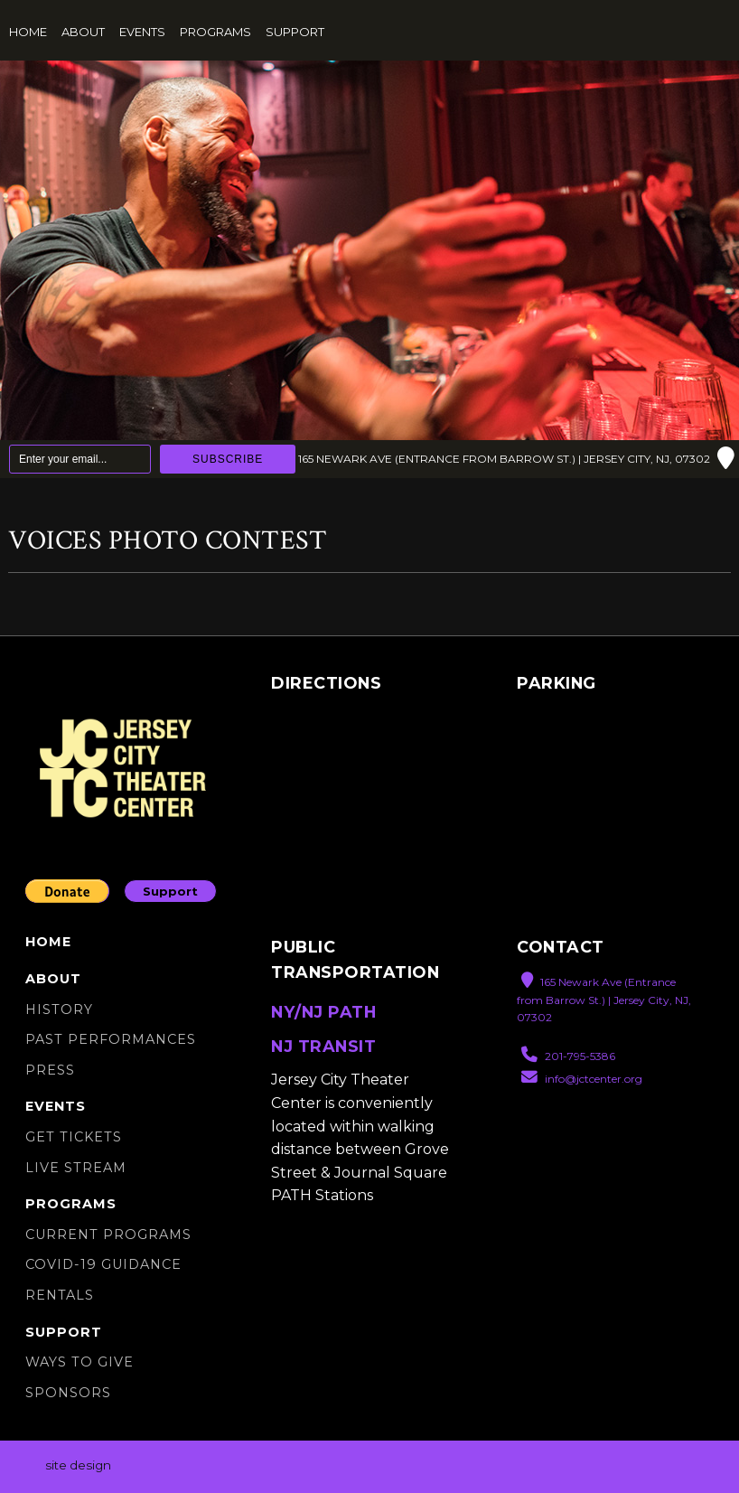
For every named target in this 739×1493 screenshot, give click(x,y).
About (83, 31)
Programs (215, 31)
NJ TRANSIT (323, 1046)
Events (142, 31)
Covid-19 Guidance (103, 1264)
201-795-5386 (568, 1055)
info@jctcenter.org (581, 1077)
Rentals (59, 1295)
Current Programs (108, 1234)
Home (28, 31)
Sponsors (68, 1393)
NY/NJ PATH (323, 1011)
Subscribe (227, 459)
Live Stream (75, 1168)
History (59, 1009)
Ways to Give (79, 1362)
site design (78, 1466)
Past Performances (110, 1039)
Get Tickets (73, 1137)
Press (50, 1070)
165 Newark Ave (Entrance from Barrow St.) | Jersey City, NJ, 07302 (516, 458)
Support (295, 31)
